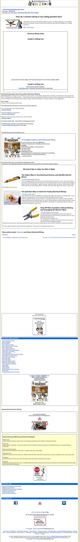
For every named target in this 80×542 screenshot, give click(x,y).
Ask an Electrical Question (40, 516)
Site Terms (6, 531)
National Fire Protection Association (55, 537)
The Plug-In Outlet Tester (28, 194)
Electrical (12, 11)
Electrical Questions (36, 512)
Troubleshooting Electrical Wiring (10, 372)
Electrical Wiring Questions (9, 493)
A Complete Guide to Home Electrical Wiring (38, 140)
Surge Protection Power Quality (10, 369)
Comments (28, 532)
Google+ (43, 533)
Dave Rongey (30, 27)
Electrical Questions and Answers (15, 532)
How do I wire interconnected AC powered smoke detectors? (59, 237)
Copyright (29, 528)
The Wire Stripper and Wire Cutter (50, 212)
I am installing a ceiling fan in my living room (15, 237)
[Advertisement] (38, 263)
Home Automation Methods (9, 364)
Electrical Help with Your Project (28, 13)
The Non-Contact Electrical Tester (30, 179)
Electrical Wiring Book (56, 532)
